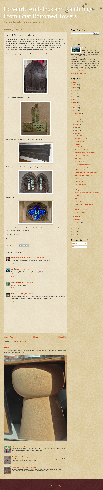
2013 (75, 234)
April (76, 216)
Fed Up (77, 195)
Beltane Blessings (80, 212)
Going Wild (78, 158)
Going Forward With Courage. (83, 150)
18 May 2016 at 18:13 (22, 269)
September (78, 121)
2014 (75, 231)
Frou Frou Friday (80, 147)
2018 (75, 105)
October (77, 119)
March (77, 219)
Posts (74, 243)
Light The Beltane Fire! (81, 210)
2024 (75, 88)
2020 (75, 99)
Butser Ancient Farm (81, 207)
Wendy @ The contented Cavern (21, 257)
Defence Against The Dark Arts (84, 175)
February (78, 222)
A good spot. (78, 135)
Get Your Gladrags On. (19, 446)
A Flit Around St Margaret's (83, 170)
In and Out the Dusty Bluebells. (84, 204)
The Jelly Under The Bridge (20, 457)
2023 (75, 90)
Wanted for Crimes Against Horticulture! (86, 167)
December (78, 113)
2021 (75, 96)
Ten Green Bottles (80, 161)
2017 (75, 108)
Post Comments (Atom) (19, 341)
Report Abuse (92, 240)
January (77, 225)
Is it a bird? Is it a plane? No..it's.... (85, 155)
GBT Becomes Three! (81, 138)
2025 (75, 85)
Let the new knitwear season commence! (24, 467)
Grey (76, 198)
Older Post (62, 337)
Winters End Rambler (17, 282)
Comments (76, 247)
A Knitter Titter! (79, 201)
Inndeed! (77, 178)
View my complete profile (78, 73)
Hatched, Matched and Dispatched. (85, 152)
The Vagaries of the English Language (86, 172)
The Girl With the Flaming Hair (84, 187)
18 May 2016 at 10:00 (38, 257)
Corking (7, 347)
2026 (75, 82)
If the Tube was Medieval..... (83, 164)
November (78, 116)
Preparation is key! (80, 184)
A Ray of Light (79, 181)
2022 (75, 93)
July (76, 127)
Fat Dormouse (15, 294)
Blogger (60, 486)
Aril (12, 269)
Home (35, 337)
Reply (12, 263)
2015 (75, 228)
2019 (75, 102)
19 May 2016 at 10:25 (27, 294)
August (77, 124)
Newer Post (8, 337)
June (76, 130)
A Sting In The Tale (80, 190)
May (76, 133)
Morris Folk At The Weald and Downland (87, 192)
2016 (75, 110)
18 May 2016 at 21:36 (31, 282)
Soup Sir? (78, 144)
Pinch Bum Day (79, 141)
